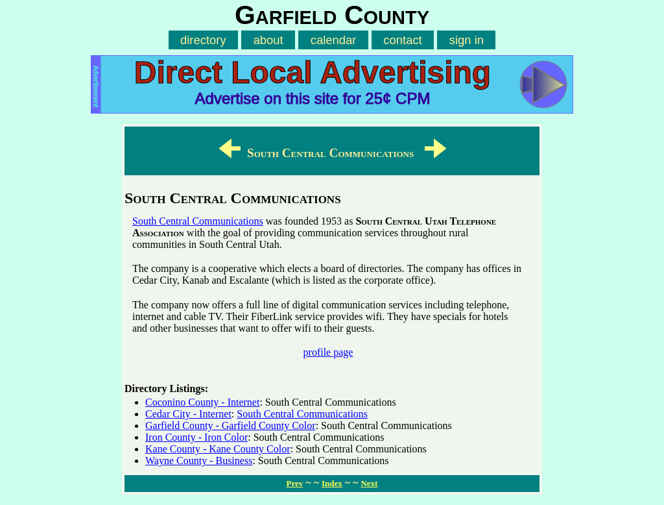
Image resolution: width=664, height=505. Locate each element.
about (268, 40)
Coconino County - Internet (202, 402)
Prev (295, 483)
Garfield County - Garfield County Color (230, 425)
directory (203, 40)
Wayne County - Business (198, 460)
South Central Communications (197, 221)
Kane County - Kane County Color (217, 448)
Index (332, 483)
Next (369, 483)
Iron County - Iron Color (196, 437)
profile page (328, 352)
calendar (334, 40)
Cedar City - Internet (188, 413)
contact (402, 40)
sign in (466, 40)
